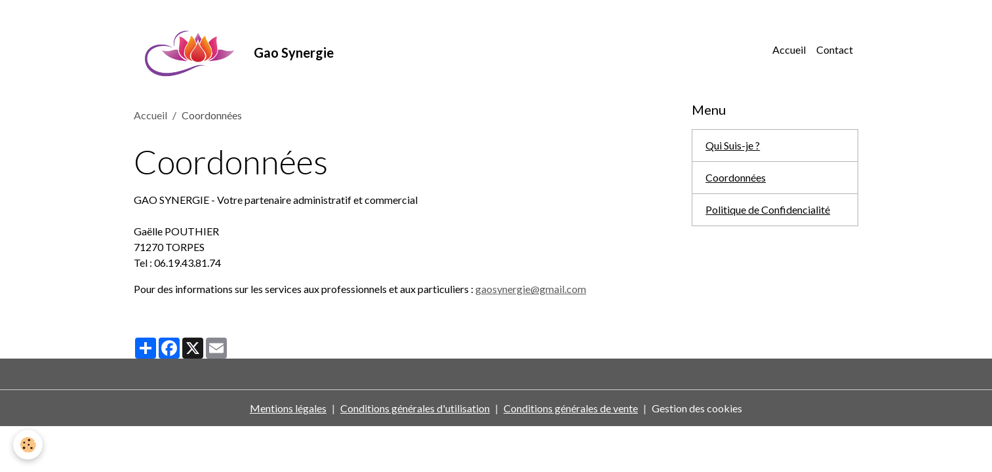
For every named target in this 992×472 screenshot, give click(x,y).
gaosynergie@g (510, 289)
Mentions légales (288, 408)
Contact (834, 49)
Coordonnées (735, 177)
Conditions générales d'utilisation (415, 408)
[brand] (234, 49)
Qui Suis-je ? (732, 145)
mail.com (566, 289)
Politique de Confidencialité (767, 209)
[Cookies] (28, 445)
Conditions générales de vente (571, 408)
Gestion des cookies (697, 408)
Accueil (789, 49)
